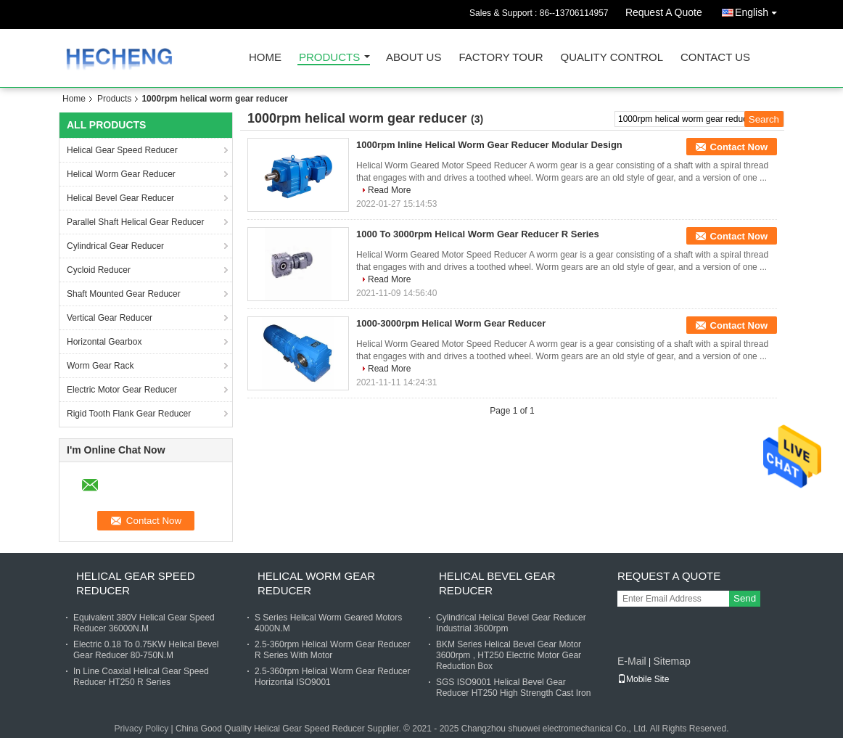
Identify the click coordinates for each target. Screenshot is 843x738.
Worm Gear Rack (100, 366)
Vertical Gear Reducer (109, 318)
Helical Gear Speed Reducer (122, 150)
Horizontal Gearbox (104, 342)
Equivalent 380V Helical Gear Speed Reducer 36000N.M (144, 623)
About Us (413, 57)
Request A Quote (663, 12)
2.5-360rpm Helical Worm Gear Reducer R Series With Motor (333, 649)
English (759, 9)
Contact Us (715, 57)
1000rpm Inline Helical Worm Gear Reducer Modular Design (489, 144)
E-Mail (631, 661)
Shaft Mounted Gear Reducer (124, 294)
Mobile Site (643, 679)
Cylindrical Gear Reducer (115, 246)
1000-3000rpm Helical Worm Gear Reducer (451, 323)
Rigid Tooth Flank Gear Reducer (129, 414)
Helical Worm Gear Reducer (121, 174)
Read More (389, 190)
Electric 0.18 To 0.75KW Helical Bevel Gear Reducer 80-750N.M (146, 649)
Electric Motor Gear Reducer (122, 390)
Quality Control (612, 57)
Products (329, 57)
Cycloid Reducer (99, 270)
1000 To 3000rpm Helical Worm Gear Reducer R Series (477, 234)
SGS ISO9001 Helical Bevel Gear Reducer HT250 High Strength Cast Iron (513, 687)
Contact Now (739, 147)
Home (265, 57)
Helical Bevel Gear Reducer (120, 198)
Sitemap (671, 661)
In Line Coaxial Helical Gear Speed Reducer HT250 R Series (141, 676)
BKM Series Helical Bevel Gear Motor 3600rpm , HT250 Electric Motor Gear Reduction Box (508, 655)
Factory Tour (500, 57)
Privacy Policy (141, 728)
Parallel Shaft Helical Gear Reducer (135, 222)
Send (744, 598)
